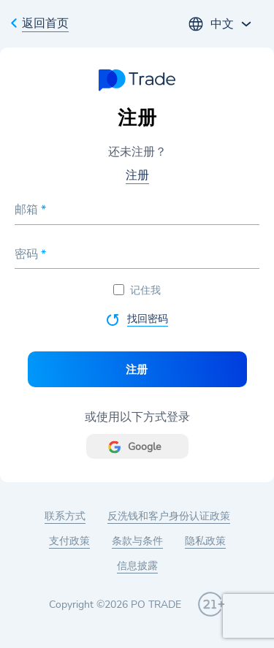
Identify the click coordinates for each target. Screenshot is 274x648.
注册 (137, 175)
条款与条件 (137, 541)
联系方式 (65, 516)
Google (144, 447)
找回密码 (147, 319)
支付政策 (69, 541)
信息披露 (137, 566)
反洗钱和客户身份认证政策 (168, 516)
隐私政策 (205, 541)
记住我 (137, 290)
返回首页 (45, 23)
